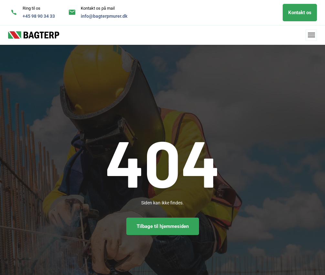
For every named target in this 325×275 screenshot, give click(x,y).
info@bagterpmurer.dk (104, 16)
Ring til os (31, 8)
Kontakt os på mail (98, 8)
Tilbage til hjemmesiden (163, 226)
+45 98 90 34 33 (39, 16)
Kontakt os (299, 12)
